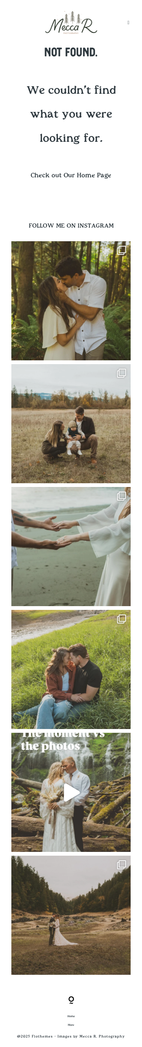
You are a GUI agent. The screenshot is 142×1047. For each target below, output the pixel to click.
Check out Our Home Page (71, 175)
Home (71, 1016)
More (71, 1025)
